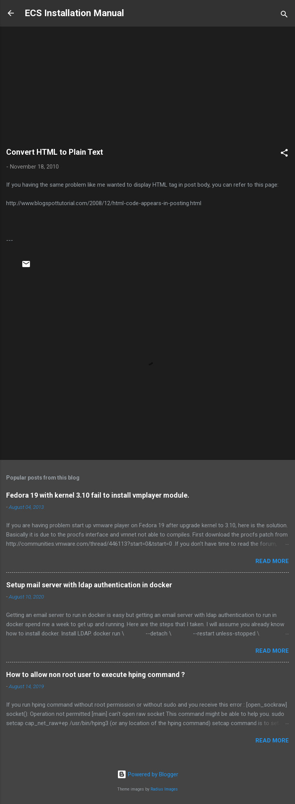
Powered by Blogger (147, 774)
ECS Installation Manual (74, 13)
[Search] (284, 15)
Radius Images (164, 789)
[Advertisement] (147, 90)
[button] (284, 154)
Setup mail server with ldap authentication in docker (89, 585)
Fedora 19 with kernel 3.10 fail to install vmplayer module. (97, 495)
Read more (272, 561)
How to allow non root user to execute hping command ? (95, 674)
